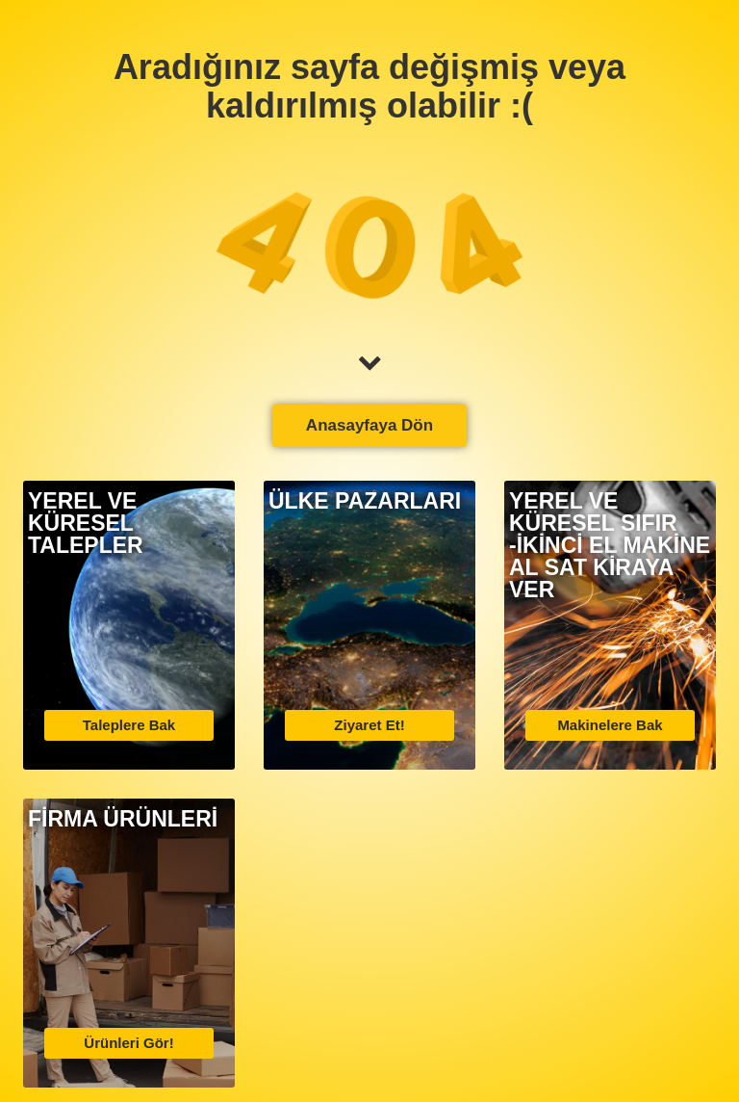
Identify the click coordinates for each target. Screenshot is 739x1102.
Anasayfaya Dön (369, 425)
